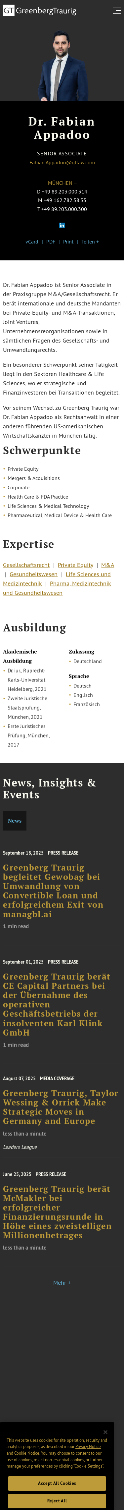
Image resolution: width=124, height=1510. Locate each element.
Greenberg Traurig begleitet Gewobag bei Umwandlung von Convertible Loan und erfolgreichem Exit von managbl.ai (53, 898)
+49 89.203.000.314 (64, 191)
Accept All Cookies (57, 1493)
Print (68, 241)
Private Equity (75, 567)
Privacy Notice (88, 1456)
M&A (107, 567)
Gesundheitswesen (34, 577)
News (14, 820)
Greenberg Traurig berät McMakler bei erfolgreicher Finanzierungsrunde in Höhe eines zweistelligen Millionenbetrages (57, 1219)
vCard (31, 241)
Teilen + (90, 241)
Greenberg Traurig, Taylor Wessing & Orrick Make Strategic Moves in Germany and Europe (61, 1113)
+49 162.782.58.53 (65, 200)
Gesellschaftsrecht (26, 567)
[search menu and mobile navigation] (118, 11)
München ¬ (62, 183)
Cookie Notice (26, 1462)
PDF (50, 241)
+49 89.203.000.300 (64, 209)
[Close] (105, 1442)
